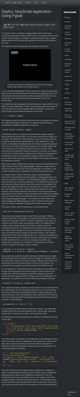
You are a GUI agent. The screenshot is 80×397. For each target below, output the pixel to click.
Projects (28, 3)
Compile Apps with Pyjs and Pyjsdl (69, 157)
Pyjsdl (7, 33)
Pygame (30, 33)
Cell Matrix (68, 59)
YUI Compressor (30, 297)
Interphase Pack (47, 93)
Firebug (10, 201)
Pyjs (47, 38)
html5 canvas (29, 25)
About (44, 3)
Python (11, 38)
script (39, 84)
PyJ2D (67, 84)
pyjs (53, 25)
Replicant (68, 38)
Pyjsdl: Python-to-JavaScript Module (70, 176)
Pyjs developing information (16, 198)
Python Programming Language (69, 256)
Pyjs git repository (46, 177)
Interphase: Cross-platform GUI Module (70, 136)
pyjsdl (5, 27)
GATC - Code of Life (12, 3)
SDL (35, 33)
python (11, 27)
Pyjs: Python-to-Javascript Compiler (69, 247)
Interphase (68, 80)
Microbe (67, 22)
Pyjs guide (22, 218)
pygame (47, 25)
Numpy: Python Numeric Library (70, 222)
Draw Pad (68, 76)
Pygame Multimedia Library (68, 239)
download (17, 91)
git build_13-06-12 (40, 179)
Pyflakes (28, 203)
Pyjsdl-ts (68, 93)
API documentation (27, 166)
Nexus (67, 55)
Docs (36, 3)
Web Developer (22, 201)
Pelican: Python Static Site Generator (70, 230)
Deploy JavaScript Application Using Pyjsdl (26, 13)
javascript (39, 25)
